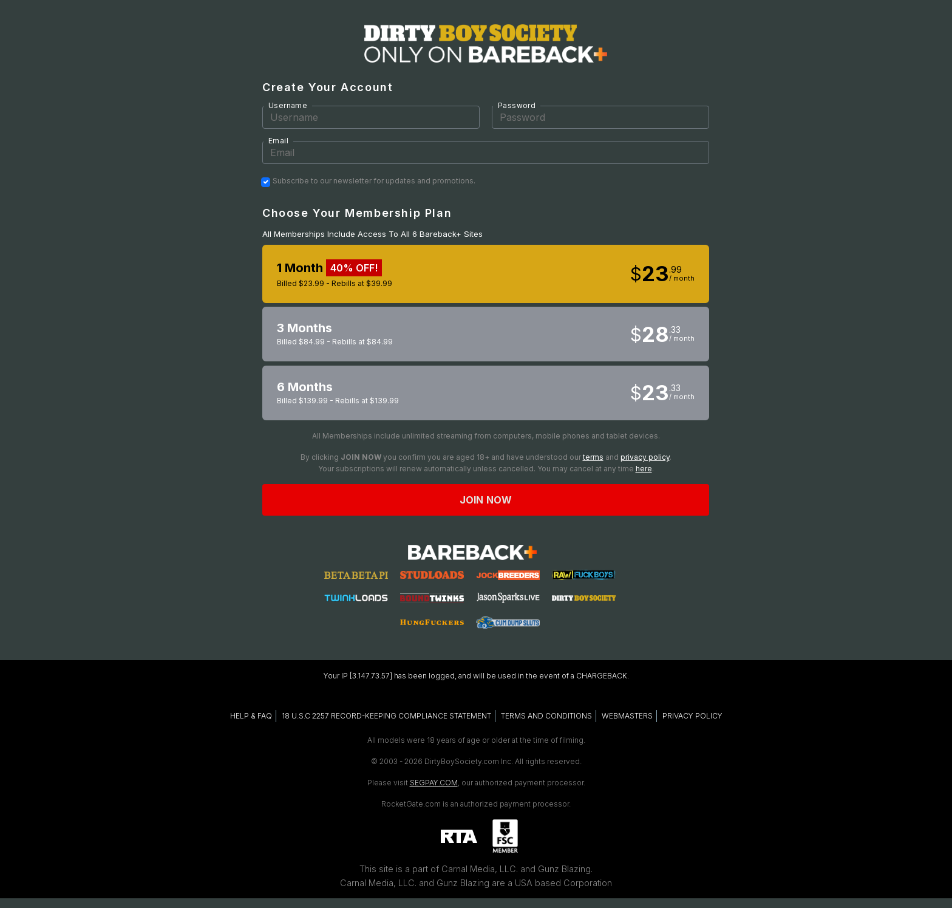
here (644, 468)
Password (517, 105)
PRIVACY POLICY (692, 715)
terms (593, 457)
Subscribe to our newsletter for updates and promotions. (374, 181)
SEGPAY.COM (434, 782)
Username (287, 105)
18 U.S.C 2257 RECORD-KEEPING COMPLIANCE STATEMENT (386, 715)
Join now (486, 500)
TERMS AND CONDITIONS (546, 715)
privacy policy (645, 457)
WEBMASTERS (627, 715)
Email (278, 140)
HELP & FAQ (251, 715)
